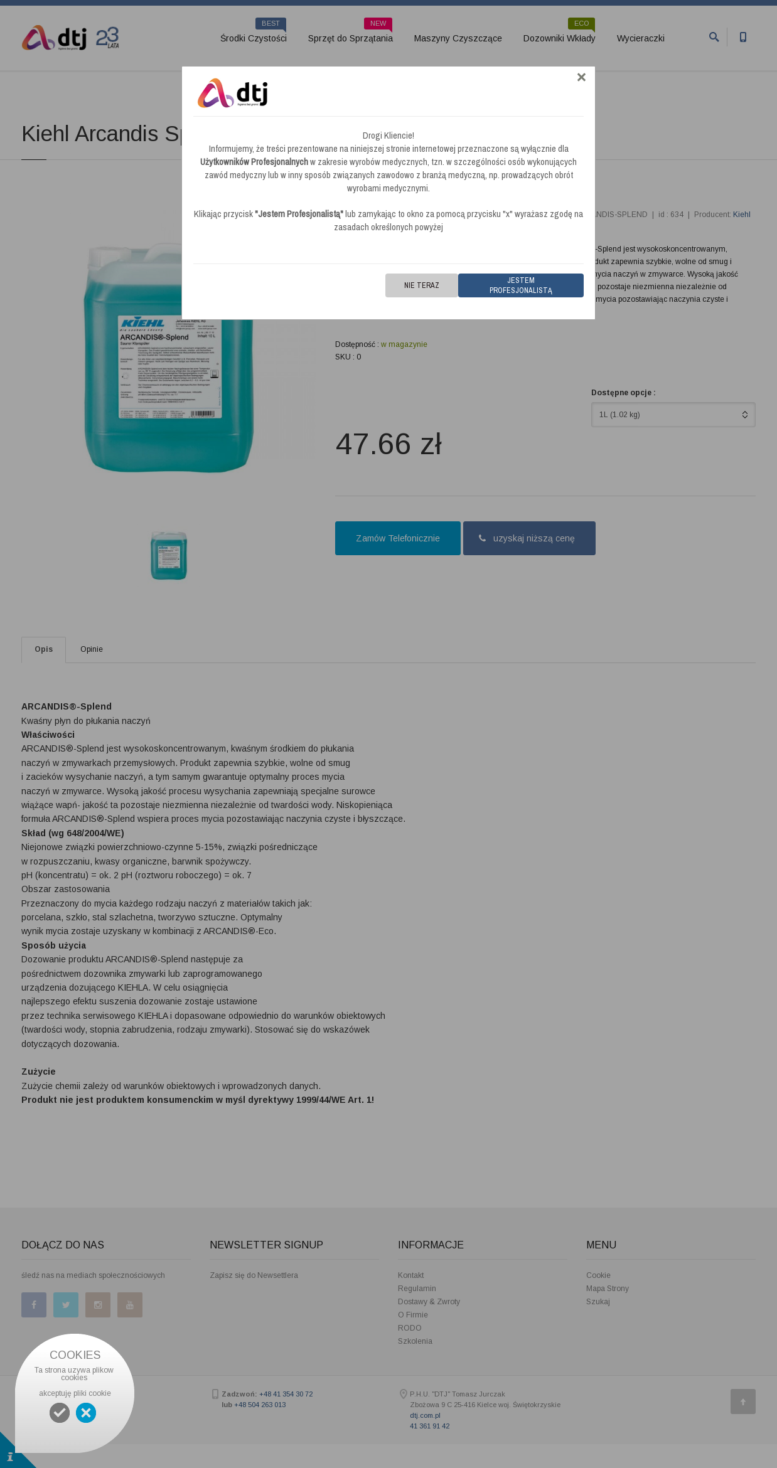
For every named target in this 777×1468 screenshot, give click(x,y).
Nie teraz (421, 285)
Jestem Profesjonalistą (521, 285)
